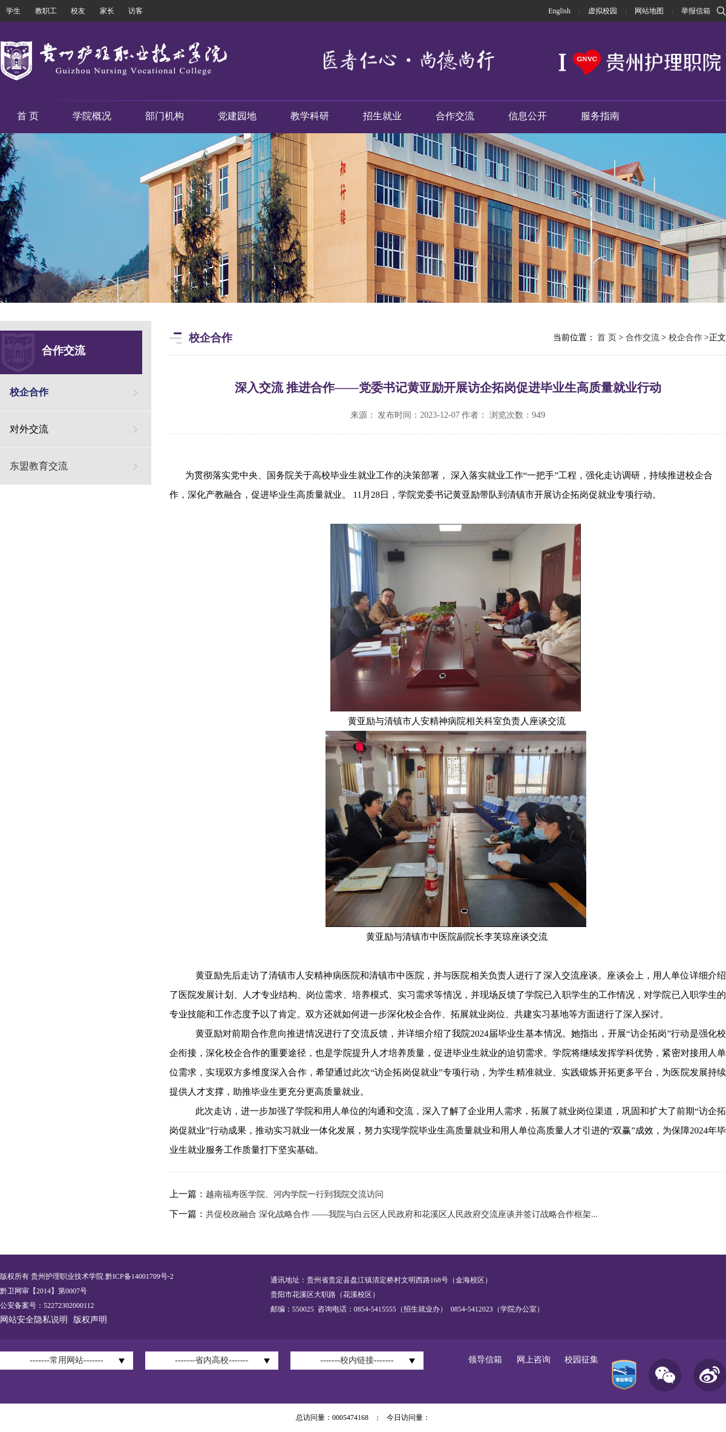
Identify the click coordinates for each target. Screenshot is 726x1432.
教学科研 (309, 116)
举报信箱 (695, 11)
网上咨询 (534, 1359)
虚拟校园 (602, 11)
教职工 (46, 11)
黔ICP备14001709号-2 (138, 1276)
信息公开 (527, 116)
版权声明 (90, 1319)
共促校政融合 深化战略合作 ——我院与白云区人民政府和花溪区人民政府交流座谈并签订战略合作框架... (402, 1214)
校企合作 (29, 392)
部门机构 (164, 116)
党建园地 (237, 116)
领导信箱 (485, 1359)
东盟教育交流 (39, 466)
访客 (135, 11)
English (559, 11)
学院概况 (92, 116)
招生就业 (382, 116)
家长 (107, 11)
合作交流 (455, 116)
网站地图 (649, 11)
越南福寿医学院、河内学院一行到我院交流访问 (295, 1194)
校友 (78, 11)
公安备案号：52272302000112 (47, 1305)
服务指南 (600, 116)
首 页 (28, 116)
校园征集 (581, 1359)
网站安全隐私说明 (34, 1319)
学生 (13, 11)
